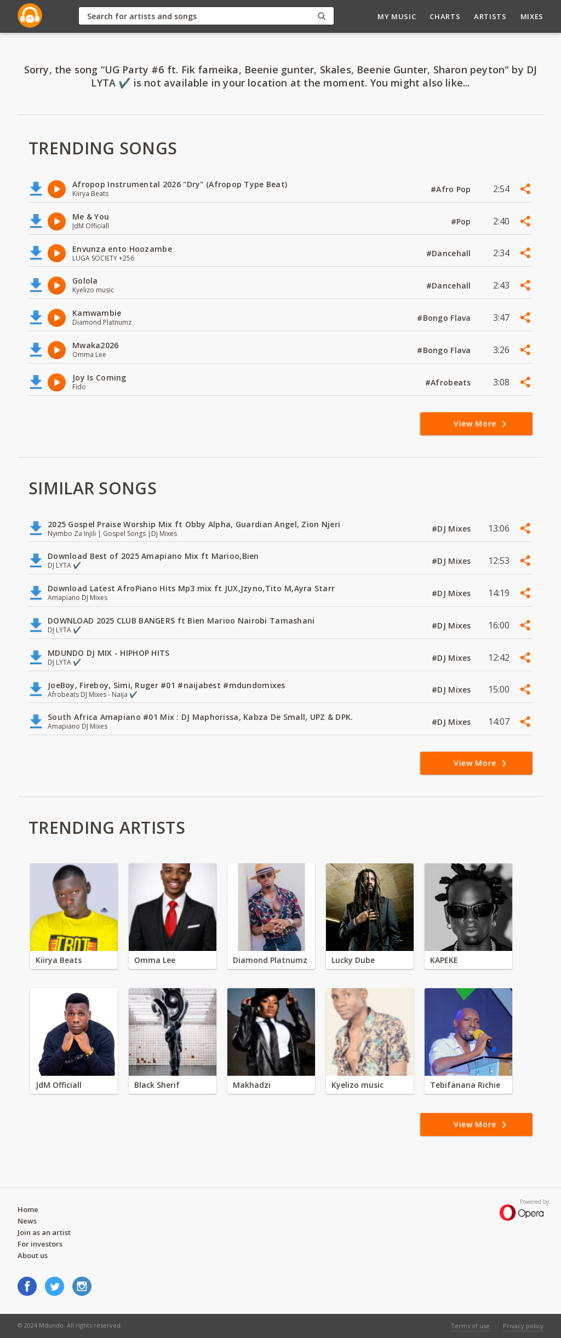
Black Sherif (157, 1085)
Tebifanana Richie (465, 1085)
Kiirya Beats (59, 960)
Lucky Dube (353, 960)
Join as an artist (44, 1232)
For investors (40, 1244)
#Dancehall (449, 253)
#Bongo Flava (445, 318)
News (27, 1221)
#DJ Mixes (452, 528)
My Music (396, 16)
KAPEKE (444, 960)
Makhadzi (252, 1085)
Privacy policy (523, 1326)
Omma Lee (154, 960)
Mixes (531, 16)
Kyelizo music (357, 1085)
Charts (445, 16)
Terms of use (470, 1326)
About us (33, 1255)
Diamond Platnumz (270, 960)
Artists (490, 16)
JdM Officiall (59, 1085)
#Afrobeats (449, 382)
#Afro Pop (452, 189)
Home (28, 1209)
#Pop (462, 221)
